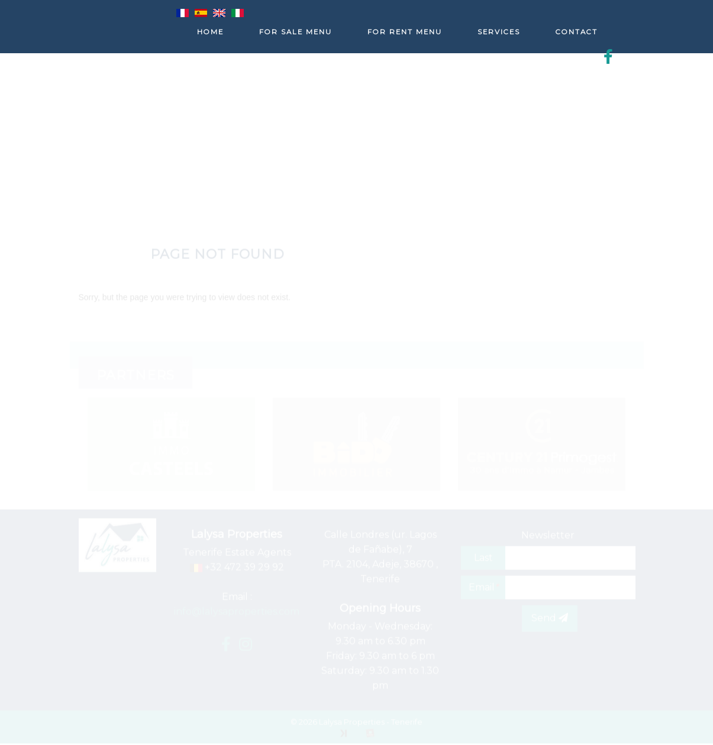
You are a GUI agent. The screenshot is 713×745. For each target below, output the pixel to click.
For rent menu (404, 32)
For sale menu (295, 32)
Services (499, 32)
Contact (577, 32)
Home (210, 32)
